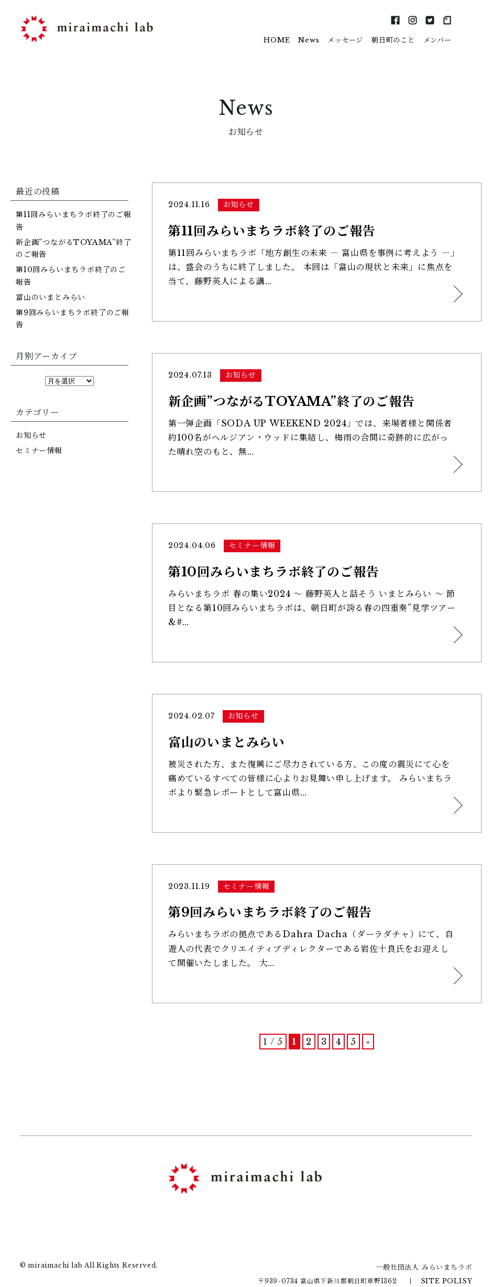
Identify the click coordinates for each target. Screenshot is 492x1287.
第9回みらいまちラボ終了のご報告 (72, 319)
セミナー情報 (39, 450)
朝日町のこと (393, 40)
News (308, 40)
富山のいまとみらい (50, 297)
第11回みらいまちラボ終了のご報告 (74, 221)
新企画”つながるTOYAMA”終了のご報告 (74, 249)
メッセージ (345, 40)
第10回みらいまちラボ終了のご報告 (71, 276)
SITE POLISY (447, 1277)
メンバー (437, 40)
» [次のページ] (368, 1037)
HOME (277, 40)
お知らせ (31, 435)
